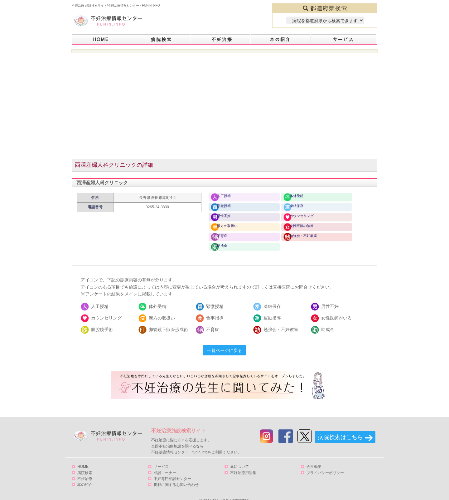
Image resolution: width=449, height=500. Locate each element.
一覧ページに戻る (224, 340)
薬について (239, 457)
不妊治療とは (221, 39)
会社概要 (314, 457)
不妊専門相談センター (172, 469)
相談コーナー (165, 463)
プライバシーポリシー (325, 463)
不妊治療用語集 (243, 463)
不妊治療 (84, 469)
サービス (344, 39)
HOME (101, 39)
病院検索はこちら (340, 427)
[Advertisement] (224, 109)
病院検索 (161, 39)
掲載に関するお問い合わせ (176, 475)
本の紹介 (281, 39)
